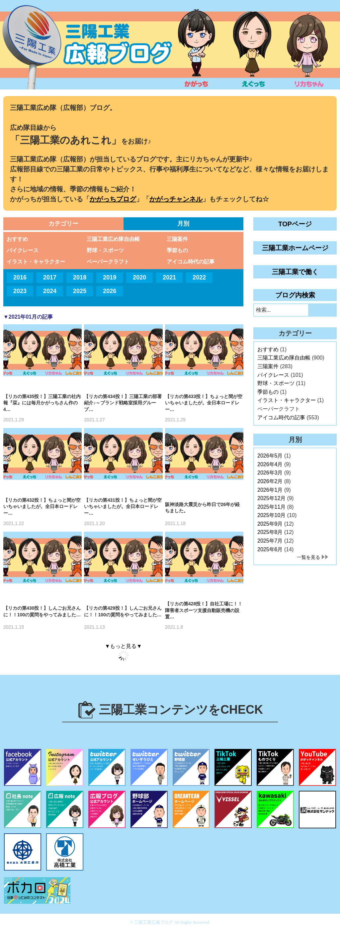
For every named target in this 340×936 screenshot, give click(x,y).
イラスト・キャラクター (36, 261)
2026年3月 (270, 472)
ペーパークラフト (108, 261)
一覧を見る (308, 557)
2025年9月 (270, 524)
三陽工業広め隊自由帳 (113, 239)
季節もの (177, 250)
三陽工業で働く (295, 271)
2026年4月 (270, 464)
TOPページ (295, 224)
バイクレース (23, 250)
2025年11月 (271, 507)
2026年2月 (270, 481)
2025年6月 (270, 549)
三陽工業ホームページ (295, 248)
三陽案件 (177, 239)
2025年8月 (270, 532)
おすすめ (17, 239)
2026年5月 (270, 456)
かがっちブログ (113, 199)
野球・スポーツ (105, 250)
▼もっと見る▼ (123, 646)
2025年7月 (270, 541)
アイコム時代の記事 (190, 261)
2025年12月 (271, 498)
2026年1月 (270, 490)
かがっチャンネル (176, 199)
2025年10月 (271, 515)
